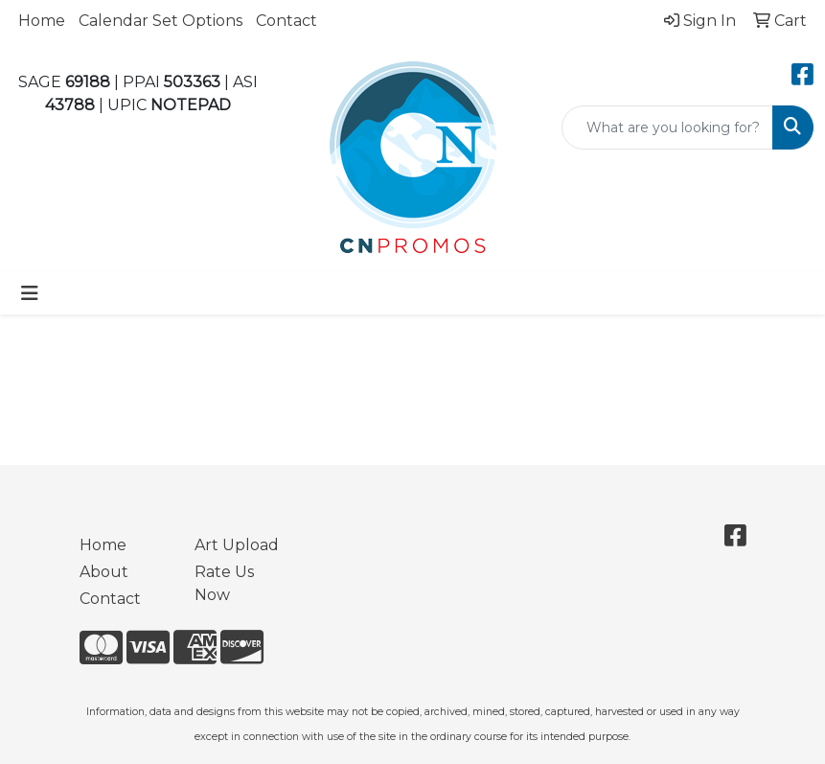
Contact (286, 21)
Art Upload (237, 545)
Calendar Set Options (160, 21)
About (104, 572)
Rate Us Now (224, 583)
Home (41, 21)
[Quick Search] (667, 127)
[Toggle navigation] (30, 293)
